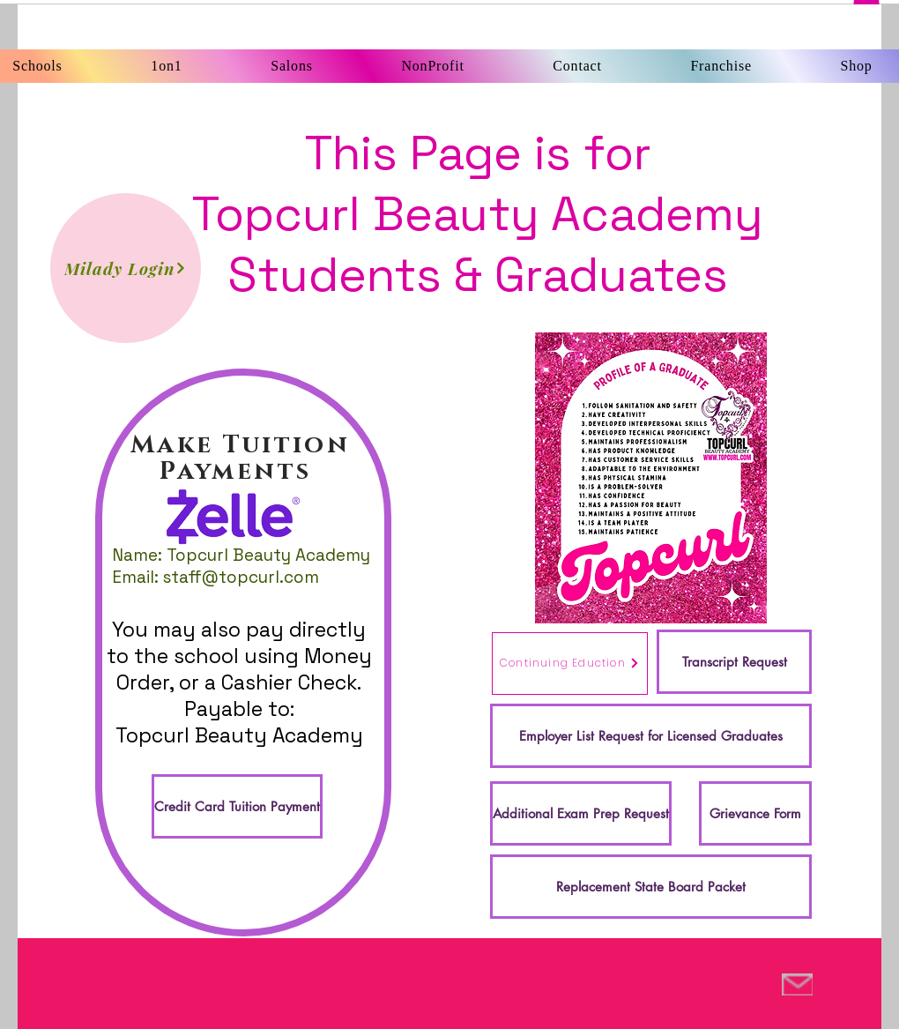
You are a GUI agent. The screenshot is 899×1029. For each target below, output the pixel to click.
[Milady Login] (125, 268)
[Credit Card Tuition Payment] (237, 806)
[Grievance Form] (755, 813)
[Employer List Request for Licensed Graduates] (651, 736)
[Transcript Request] (734, 662)
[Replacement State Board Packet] (651, 886)
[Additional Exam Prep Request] (581, 813)
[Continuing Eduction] (570, 663)
